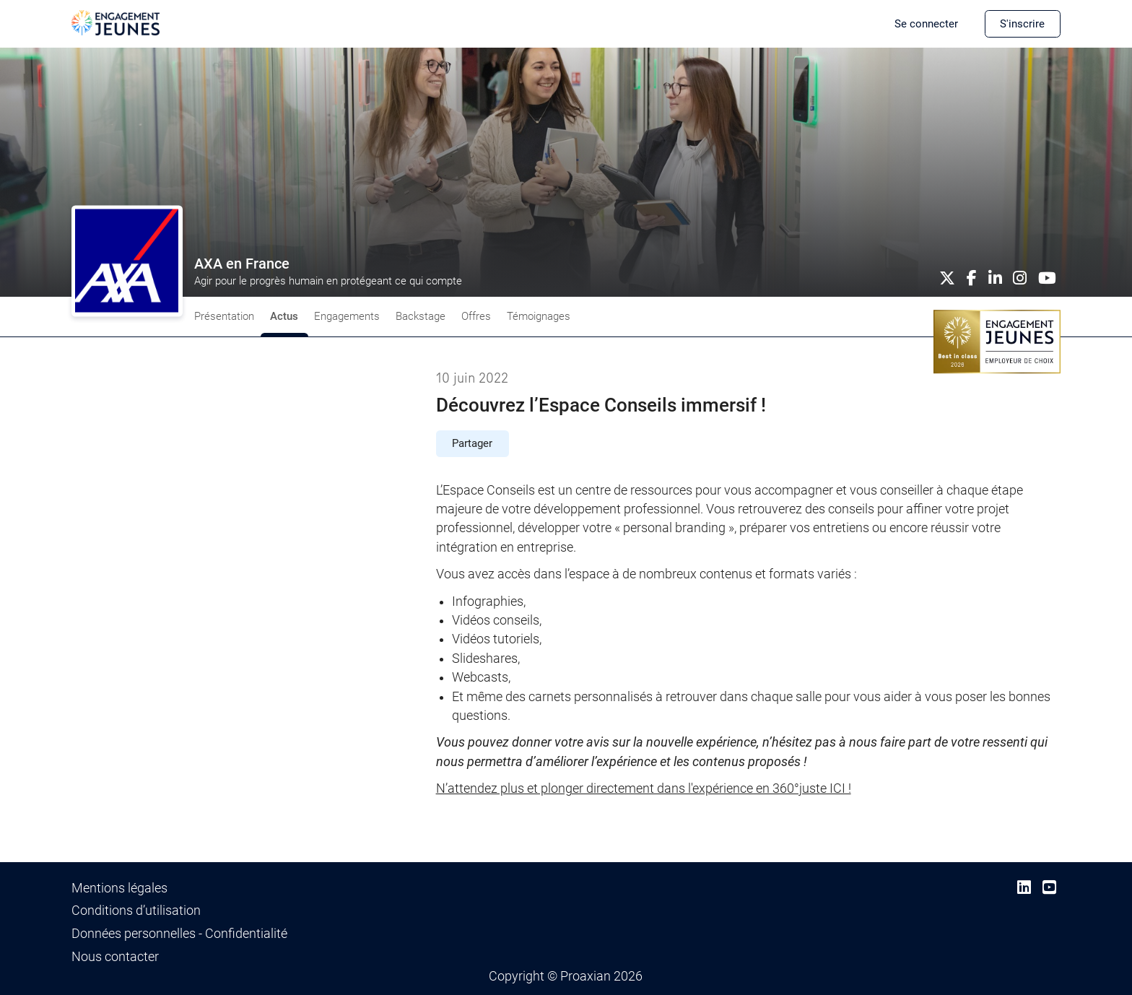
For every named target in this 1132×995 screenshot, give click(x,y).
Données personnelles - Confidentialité (179, 933)
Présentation (224, 316)
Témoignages (538, 316)
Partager (472, 443)
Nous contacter (115, 957)
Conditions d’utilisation (136, 910)
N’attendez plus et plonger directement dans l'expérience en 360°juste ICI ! (643, 788)
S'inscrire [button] (1022, 23)
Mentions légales (119, 888)
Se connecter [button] (926, 23)
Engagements (347, 316)
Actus (284, 316)
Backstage (420, 316)
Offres (476, 316)
